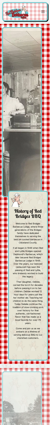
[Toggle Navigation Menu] (43, 11)
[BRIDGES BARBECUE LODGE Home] (18, 11)
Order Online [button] (25, 420)
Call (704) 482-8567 (25, 412)
